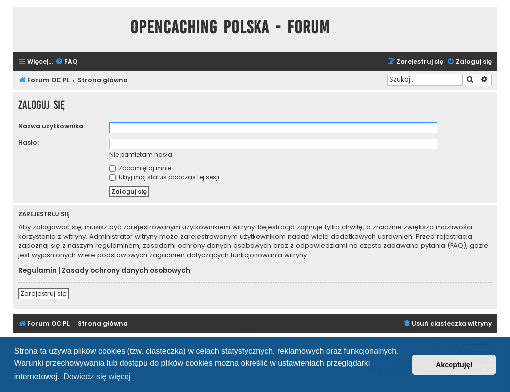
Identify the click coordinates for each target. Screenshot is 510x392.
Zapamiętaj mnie (140, 168)
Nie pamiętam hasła (140, 154)
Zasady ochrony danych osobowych (126, 270)
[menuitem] (66, 62)
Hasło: (28, 142)
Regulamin (37, 270)
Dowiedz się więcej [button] (96, 376)
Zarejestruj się (43, 293)
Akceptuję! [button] (454, 365)
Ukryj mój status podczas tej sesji (164, 177)
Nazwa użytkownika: (51, 126)
